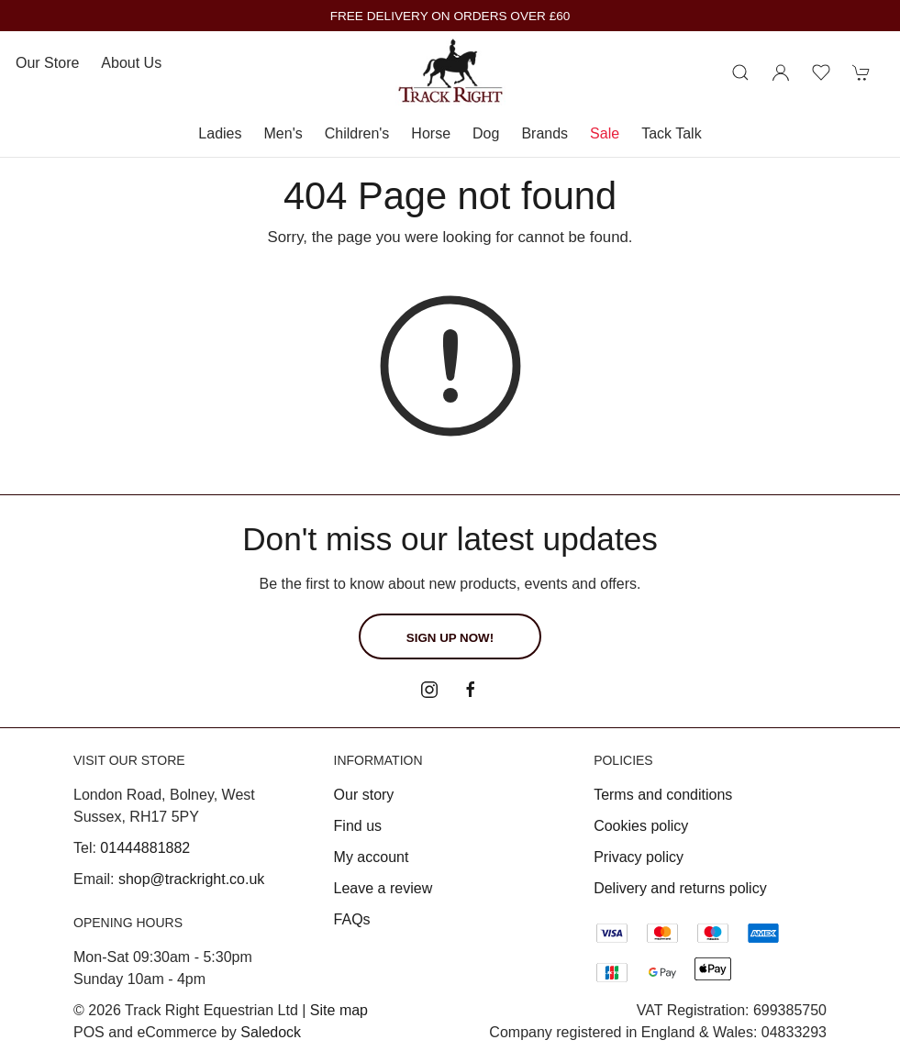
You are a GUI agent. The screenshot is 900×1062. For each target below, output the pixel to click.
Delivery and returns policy (680, 888)
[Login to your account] (781, 72)
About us (131, 63)
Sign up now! (450, 638)
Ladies (219, 133)
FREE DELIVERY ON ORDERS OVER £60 (450, 16)
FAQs (352, 919)
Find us (358, 826)
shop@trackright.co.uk (191, 879)
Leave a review (383, 888)
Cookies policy (641, 826)
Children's (357, 133)
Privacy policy (638, 857)
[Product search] (740, 72)
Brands (544, 133)
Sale (604, 133)
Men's (283, 133)
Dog (485, 133)
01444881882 (145, 848)
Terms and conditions (663, 794)
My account (371, 857)
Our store (47, 63)
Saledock (270, 1032)
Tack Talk (671, 133)
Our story (364, 794)
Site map (339, 1010)
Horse (430, 133)
